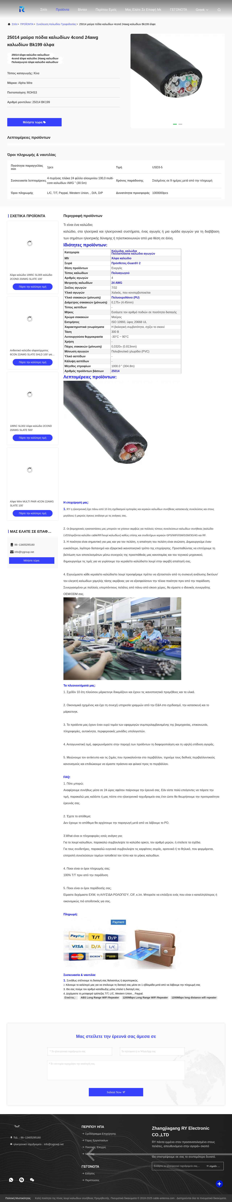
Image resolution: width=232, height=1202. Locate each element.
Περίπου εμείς (106, 9)
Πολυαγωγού (120, 273)
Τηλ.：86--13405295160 (25, 1137)
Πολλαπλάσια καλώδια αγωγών (133, 253)
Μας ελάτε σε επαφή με (143, 9)
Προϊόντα (62, 9)
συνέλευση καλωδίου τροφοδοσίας (56, 24)
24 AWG (116, 282)
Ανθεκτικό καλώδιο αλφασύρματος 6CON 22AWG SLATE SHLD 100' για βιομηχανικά (31, 354)
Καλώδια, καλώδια (124, 251)
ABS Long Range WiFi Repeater (100, 997)
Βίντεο (82, 9)
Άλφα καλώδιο (121, 258)
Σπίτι (43, 9)
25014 (115, 371)
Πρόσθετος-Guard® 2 (126, 263)
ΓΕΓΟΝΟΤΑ (178, 9)
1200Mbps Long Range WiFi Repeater (145, 997)
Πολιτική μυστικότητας (18, 1198)
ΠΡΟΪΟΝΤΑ (26, 24)
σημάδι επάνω (213, 1166)
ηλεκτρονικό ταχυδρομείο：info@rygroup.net (37, 1144)
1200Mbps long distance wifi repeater (193, 997)
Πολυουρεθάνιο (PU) (125, 297)
